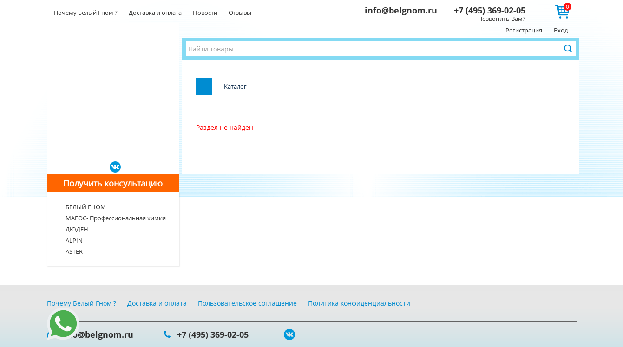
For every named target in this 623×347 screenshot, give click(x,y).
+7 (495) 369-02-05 (489, 10)
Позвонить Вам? (501, 18)
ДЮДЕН (77, 229)
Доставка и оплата (155, 12)
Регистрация (523, 30)
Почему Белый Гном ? (86, 12)
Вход (561, 30)
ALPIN (74, 240)
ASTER (74, 251)
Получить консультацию (113, 183)
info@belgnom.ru (401, 10)
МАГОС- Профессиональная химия (116, 218)
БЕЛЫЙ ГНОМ (86, 207)
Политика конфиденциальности (359, 303)
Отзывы (240, 12)
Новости (205, 12)
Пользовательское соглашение (247, 303)
